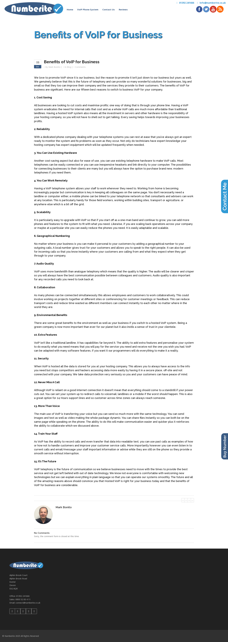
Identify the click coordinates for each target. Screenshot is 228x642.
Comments (80, 67)
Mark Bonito (54, 67)
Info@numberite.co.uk (213, 2)
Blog (69, 67)
